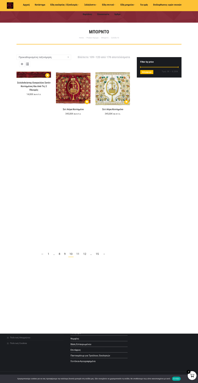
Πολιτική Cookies (18, 343)
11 (77, 254)
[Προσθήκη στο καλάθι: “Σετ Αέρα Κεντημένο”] (87, 102)
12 (84, 254)
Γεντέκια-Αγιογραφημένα (83, 361)
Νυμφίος (75, 338)
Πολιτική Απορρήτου (20, 337)
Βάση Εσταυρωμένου (81, 344)
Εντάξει (176, 379)
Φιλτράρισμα (146, 72)
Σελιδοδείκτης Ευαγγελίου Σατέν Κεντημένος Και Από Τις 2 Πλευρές (33, 86)
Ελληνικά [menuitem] (112, 6)
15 (97, 254)
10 (70, 254)
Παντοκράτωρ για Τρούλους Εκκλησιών (90, 355)
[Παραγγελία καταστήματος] (43, 57)
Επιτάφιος (76, 350)
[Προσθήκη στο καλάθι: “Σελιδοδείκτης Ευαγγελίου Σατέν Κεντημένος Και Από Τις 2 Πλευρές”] (47, 75)
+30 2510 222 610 (15, 6)
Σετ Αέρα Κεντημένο (73, 109)
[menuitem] (99, 5)
